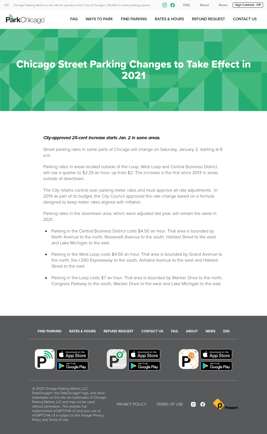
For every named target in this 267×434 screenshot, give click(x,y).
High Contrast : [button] (248, 5)
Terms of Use (58, 420)
